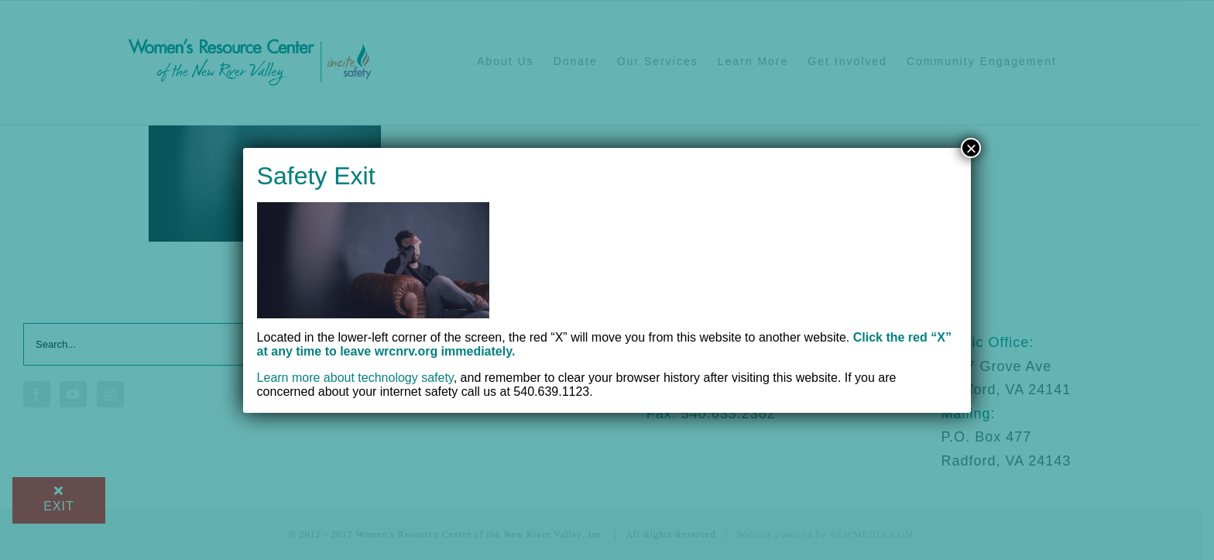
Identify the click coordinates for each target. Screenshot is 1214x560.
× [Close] (970, 148)
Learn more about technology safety (355, 377)
